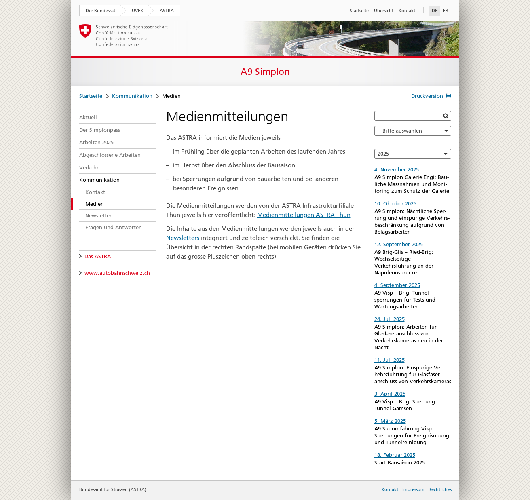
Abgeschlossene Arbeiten (110, 155)
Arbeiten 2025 (96, 142)
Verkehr (89, 167)
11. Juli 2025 (389, 360)
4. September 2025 (397, 285)
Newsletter (98, 215)
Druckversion (427, 96)
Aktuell (88, 117)
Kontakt (407, 10)
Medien (94, 203)
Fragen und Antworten (113, 227)
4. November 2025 (396, 169)
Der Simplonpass (99, 130)
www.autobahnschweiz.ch (117, 273)
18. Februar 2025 (394, 454)
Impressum (413, 489)
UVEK (137, 10)
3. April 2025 (389, 393)
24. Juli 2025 (389, 319)
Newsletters (182, 238)
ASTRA (167, 10)
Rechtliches (440, 489)
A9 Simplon (265, 71)
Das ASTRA (97, 256)
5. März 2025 (390, 421)
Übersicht (383, 10)
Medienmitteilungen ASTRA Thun (304, 215)
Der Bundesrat (100, 10)
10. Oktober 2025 (395, 203)
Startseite (359, 10)
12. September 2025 (398, 244)
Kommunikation (132, 96)
